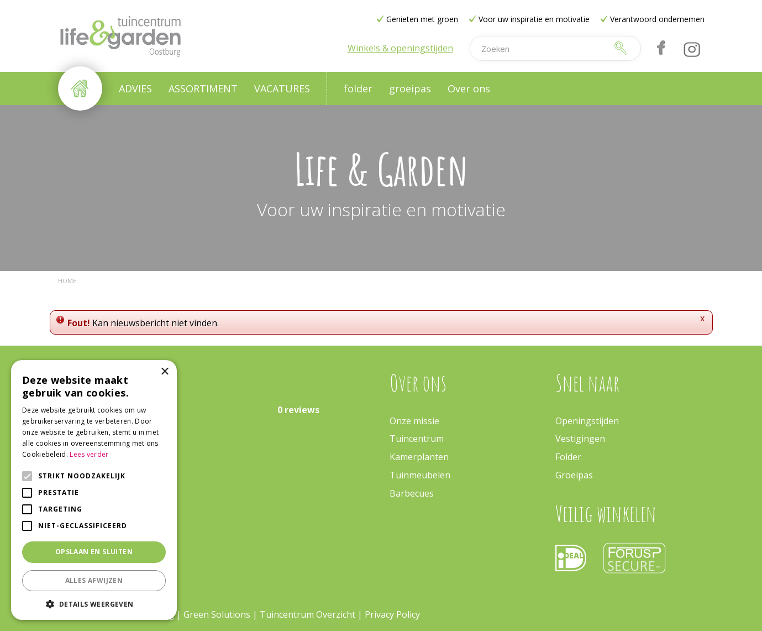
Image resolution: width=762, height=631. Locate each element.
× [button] (164, 372)
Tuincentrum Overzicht (307, 614)
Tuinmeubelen (420, 475)
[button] (94, 603)
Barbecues (412, 493)
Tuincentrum (417, 438)
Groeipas (574, 475)
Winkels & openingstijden (400, 48)
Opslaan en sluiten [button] (94, 551)
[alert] (94, 490)
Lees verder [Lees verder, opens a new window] (89, 454)
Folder (568, 457)
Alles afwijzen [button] (94, 580)
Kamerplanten (419, 457)
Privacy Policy (392, 614)
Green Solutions (216, 614)
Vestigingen (580, 438)
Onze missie (414, 421)
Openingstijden (587, 421)
